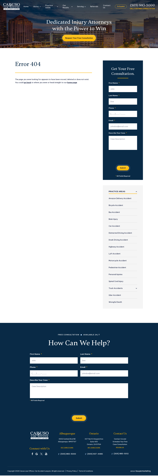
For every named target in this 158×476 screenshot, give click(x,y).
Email (112, 120)
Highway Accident (116, 247)
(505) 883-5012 (121, 454)
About (37, 6)
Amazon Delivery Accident (120, 198)
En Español (121, 6)
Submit (123, 168)
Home (29, 6)
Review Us (120, 447)
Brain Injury (113, 219)
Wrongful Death (115, 302)
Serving (80, 6)
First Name (114, 83)
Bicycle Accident (116, 205)
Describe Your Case (118, 133)
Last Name (114, 96)
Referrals (91, 6)
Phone (112, 108)
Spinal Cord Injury (116, 281)
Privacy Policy (72, 472)
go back (27, 82)
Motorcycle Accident (118, 260)
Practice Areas (51, 6)
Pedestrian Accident (117, 267)
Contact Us (103, 6)
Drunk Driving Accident (118, 240)
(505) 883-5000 (142, 5)
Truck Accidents (116, 288)
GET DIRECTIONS (67, 447)
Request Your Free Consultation (79, 38)
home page (72, 82)
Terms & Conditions (86, 472)
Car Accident (114, 226)
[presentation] (125, 156)
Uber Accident (115, 295)
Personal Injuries (115, 274)
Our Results (67, 6)
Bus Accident (114, 212)
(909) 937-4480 (95, 454)
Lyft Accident (114, 254)
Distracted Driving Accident (120, 233)
